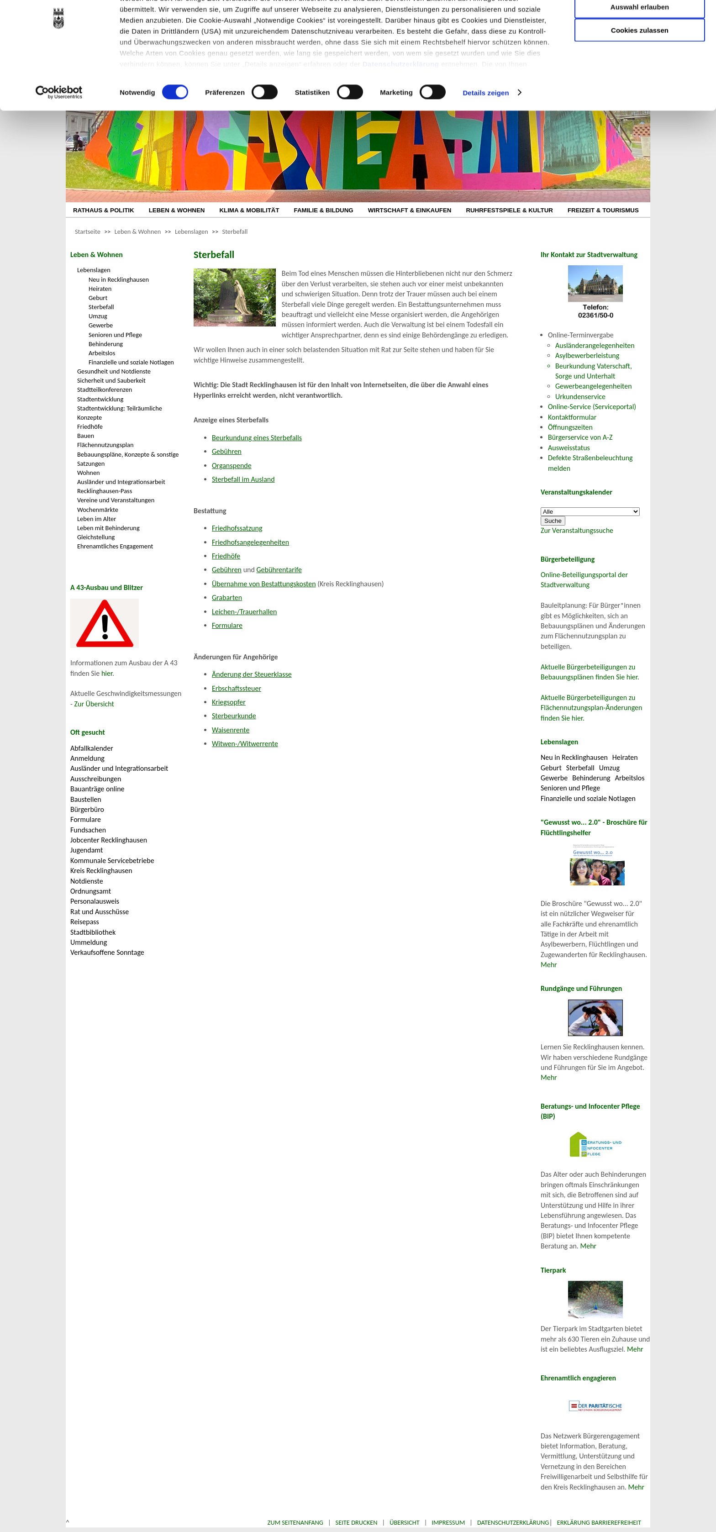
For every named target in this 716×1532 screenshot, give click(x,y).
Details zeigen (486, 138)
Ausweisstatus (569, 447)
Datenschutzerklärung (401, 110)
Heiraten (100, 288)
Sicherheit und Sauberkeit (111, 380)
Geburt (98, 298)
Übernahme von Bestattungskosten (264, 583)
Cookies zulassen (640, 76)
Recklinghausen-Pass (104, 491)
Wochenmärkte (97, 509)
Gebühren (227, 451)
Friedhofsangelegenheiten (250, 542)
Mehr (549, 964)
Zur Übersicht (94, 704)
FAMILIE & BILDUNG (323, 210)
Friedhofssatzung (237, 528)
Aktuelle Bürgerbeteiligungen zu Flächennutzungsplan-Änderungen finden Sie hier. (591, 707)
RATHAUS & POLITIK (103, 210)
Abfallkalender (91, 748)
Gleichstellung (96, 537)
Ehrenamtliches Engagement (115, 546)
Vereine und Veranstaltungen (115, 500)
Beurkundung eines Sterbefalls (257, 437)
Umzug (98, 316)
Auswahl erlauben (640, 53)
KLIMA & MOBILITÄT (249, 210)
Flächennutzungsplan (105, 445)
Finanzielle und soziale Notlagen (131, 362)
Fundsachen (88, 830)
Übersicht (405, 1522)
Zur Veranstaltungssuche (577, 530)
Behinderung (106, 344)
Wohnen (88, 473)
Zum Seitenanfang (295, 1522)
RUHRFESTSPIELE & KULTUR (509, 210)
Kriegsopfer (229, 702)
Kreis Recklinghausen (101, 870)
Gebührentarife (278, 569)
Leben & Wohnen (138, 231)
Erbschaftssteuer (236, 688)
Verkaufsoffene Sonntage (107, 952)
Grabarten (227, 597)
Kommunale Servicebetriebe (112, 860)
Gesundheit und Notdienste (114, 371)
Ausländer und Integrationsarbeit (121, 482)
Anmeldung (87, 758)
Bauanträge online (97, 788)
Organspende (232, 465)
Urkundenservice (580, 396)
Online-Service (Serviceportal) (592, 406)
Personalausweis (94, 901)
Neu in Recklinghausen (119, 279)
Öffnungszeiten (570, 427)
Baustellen (85, 799)
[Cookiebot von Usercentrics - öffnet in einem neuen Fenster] (59, 139)
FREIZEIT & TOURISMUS (603, 210)
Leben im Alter (96, 519)
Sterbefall (235, 231)
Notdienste (86, 881)
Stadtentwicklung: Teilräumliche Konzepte (119, 412)
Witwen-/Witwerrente (245, 743)
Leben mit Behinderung (108, 528)
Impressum (448, 1522)
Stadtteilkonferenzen (104, 389)
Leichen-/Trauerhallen (244, 611)
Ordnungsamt (90, 891)
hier (106, 673)
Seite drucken (357, 1522)
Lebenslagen (191, 231)
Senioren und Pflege (115, 335)
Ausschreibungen (95, 778)
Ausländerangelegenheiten (595, 345)
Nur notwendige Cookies (640, 26)
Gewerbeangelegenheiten (593, 386)
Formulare (85, 819)
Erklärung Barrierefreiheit (599, 1522)
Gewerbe (101, 325)
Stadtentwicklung (100, 399)
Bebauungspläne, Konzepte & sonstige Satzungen (128, 459)
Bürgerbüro (87, 809)
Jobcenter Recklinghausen (108, 840)
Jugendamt (86, 850)
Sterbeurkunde (234, 715)
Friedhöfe (90, 426)
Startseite (87, 231)
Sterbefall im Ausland (243, 479)
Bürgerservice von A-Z (580, 437)
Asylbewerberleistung (587, 355)
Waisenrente (230, 730)
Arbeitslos (102, 353)
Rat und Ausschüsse (99, 911)
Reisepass (84, 921)
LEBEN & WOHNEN (177, 210)
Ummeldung (88, 942)
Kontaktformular (572, 417)
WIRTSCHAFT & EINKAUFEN (410, 210)
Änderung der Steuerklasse (252, 674)
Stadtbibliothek (93, 932)
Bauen (85, 436)
